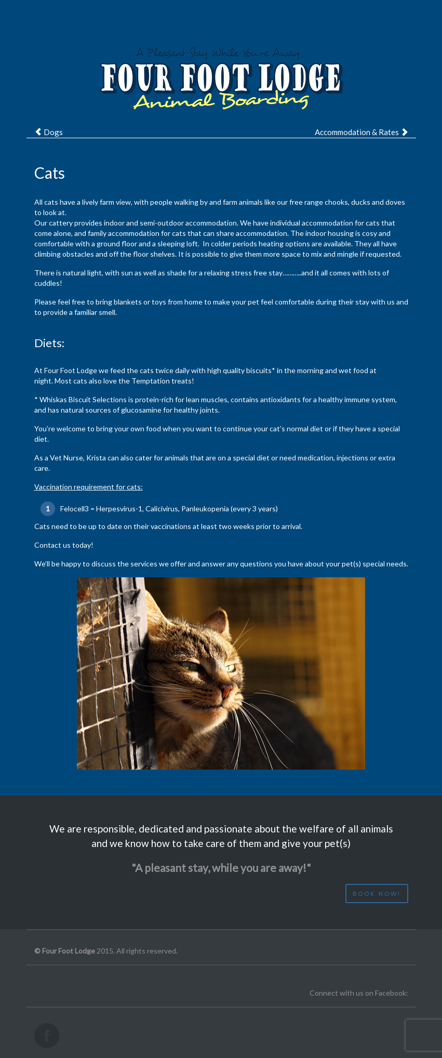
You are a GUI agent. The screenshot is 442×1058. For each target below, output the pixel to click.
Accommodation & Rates (357, 132)
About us (136, 21)
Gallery (320, 21)
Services (193, 21)
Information (259, 21)
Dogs (53, 132)
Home (87, 21)
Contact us (376, 21)
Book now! (377, 893)
